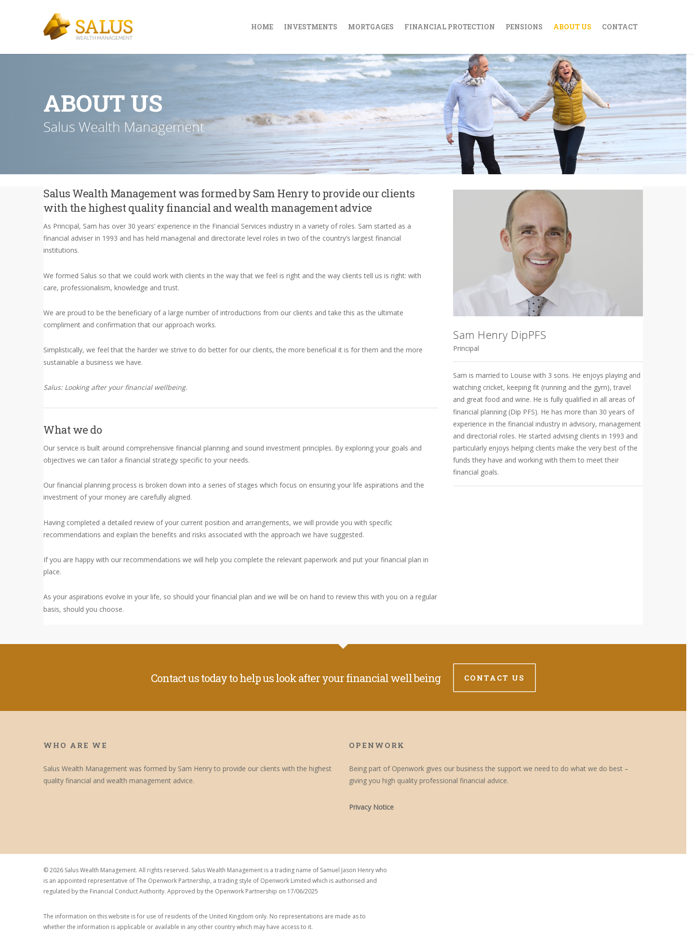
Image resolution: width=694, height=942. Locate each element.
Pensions (524, 26)
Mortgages (371, 26)
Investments (310, 26)
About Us (572, 26)
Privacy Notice (371, 807)
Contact (620, 26)
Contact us (494, 678)
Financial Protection (449, 26)
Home (262, 26)
